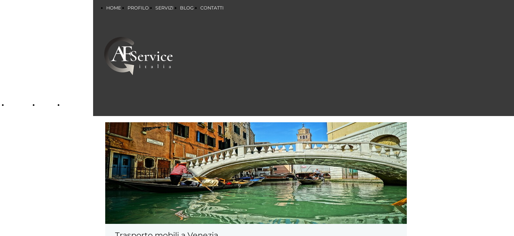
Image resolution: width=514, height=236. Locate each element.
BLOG (187, 8)
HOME (113, 8)
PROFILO (138, 8)
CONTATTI (212, 8)
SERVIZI (18, 105)
